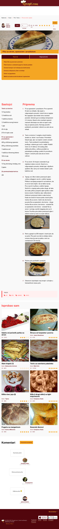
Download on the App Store (43, 517)
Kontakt (12, 521)
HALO (11, 523)
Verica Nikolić (8, 26)
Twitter (39, 520)
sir (6, 295)
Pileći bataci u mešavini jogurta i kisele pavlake (18, 64)
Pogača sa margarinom (15, 418)
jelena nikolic (25, 502)
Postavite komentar (26, 442)
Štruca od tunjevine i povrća (44, 323)
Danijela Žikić (25, 463)
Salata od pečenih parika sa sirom (15, 323)
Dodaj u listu (55, 23)
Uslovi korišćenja (22, 520)
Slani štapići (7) (15, 354)
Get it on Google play (52, 517)
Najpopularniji (44, 56)
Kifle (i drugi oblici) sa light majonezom (44, 386)
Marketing (7, 521)
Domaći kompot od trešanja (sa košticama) (17, 67)
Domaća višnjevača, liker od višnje (14, 70)
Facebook (33, 520)
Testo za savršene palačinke (44, 354)
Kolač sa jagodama (9, 73)
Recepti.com (29, 3)
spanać (20, 295)
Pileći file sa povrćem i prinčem (13, 62)
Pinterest (33, 522)
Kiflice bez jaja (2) (15, 386)
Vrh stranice (52, 511)
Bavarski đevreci (44, 418)
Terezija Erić (29, 482)
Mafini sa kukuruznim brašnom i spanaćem (17, 76)
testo (27, 295)
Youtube (45, 520)
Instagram (50, 520)
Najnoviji (15, 56)
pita (12, 295)
